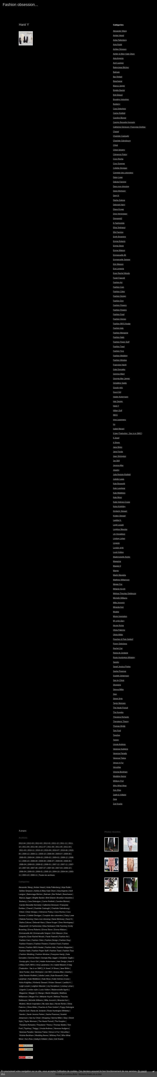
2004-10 (55, 872)
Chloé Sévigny (119, 150)
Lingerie (116, 543)
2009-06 (67, 854)
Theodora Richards (121, 717)
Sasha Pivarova (119, 671)
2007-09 (25, 868)
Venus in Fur (118, 763)
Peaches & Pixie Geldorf (123, 639)
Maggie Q (117, 566)
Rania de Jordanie (120, 653)
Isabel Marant (118, 429)
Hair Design (118, 401)
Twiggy (116, 740)
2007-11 (64, 864)
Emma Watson (119, 250)
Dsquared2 (117, 218)
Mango (116, 571)
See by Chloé (118, 680)
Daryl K (116, 196)
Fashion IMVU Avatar (121, 324)
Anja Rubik (117, 45)
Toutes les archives (47, 875)
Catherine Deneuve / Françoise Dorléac (129, 127)
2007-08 (34, 868)
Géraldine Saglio (120, 383)
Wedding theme (119, 776)
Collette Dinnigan (120, 168)
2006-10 (67, 868)
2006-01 (39, 872)
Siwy (115, 694)
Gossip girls (118, 388)
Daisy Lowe (118, 177)
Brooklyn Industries (121, 99)
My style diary (118, 621)
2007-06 (50, 868)
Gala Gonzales (119, 369)
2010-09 (47, 850)
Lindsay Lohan (119, 538)
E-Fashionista (118, 223)
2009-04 (31, 857)
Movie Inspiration (120, 616)
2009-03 (39, 857)
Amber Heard (118, 35)
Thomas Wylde (119, 726)
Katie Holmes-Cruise (121, 502)
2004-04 (64, 872)
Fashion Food (118, 314)
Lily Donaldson (119, 534)
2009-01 (55, 857)
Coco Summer (119, 164)
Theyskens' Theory (120, 721)
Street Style (118, 699)
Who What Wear (120, 786)
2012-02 (38, 843)
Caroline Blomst (119, 118)
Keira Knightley (119, 506)
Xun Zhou (117, 790)
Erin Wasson (118, 264)
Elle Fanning (118, 232)
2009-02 (47, 857)
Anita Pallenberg (120, 40)
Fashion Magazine (120, 333)
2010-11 (31, 850)
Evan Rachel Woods (121, 273)
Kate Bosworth (119, 484)
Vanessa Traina (119, 758)
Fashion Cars (118, 287)
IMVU (115, 415)
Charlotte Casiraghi (121, 136)
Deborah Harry (119, 205)
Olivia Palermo (119, 630)
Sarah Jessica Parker (122, 667)
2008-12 (64, 857)
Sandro (116, 662)
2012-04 (22, 843)
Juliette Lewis (118, 479)
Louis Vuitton (118, 552)
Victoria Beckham (120, 772)
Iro (114, 424)
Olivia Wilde (118, 635)
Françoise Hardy (120, 365)
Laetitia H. (117, 520)
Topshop (116, 735)
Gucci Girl (117, 392)
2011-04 (67, 847)
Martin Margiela (119, 575)
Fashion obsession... (20, 4)
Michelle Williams (120, 598)
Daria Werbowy (119, 191)
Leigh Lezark (118, 525)
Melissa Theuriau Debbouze (124, 594)
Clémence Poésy (120, 154)
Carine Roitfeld (119, 113)
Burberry (116, 104)
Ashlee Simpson (119, 49)
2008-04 (22, 864)
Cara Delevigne (119, 109)
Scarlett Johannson (121, 676)
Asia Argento (118, 58)
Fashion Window (120, 360)
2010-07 (55, 850)
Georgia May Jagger (121, 379)
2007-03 (59, 868)
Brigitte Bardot (119, 90)
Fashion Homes (119, 319)
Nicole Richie (118, 626)
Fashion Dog (118, 301)
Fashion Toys (118, 351)
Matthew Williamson (121, 580)
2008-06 (59, 861)
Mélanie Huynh (119, 589)
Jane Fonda (118, 452)
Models (116, 612)
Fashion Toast (119, 347)
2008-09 (34, 861)
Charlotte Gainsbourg (122, 141)
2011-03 (22, 850)
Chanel (116, 132)
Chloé (115, 145)
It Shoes (116, 443)
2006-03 (31, 872)
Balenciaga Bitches (121, 67)
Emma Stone (118, 246)
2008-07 (50, 861)
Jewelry (116, 470)
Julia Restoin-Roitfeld (121, 475)
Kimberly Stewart (120, 511)
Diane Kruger (118, 209)
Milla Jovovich (119, 603)
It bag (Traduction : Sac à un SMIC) (127, 433)
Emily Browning (119, 237)
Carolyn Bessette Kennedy (124, 122)
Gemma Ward (118, 374)
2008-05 (67, 861)
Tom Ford (117, 731)
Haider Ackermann (120, 397)
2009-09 (50, 854)
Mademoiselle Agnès (121, 557)
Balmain (116, 72)
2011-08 (34, 847)
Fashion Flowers (120, 305)
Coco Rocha (118, 159)
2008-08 (42, 861)
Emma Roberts (119, 241)
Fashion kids (118, 328)
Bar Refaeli (117, 77)
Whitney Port (118, 781)
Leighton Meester (120, 529)
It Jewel (116, 438)
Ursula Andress (119, 744)
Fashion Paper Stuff (121, 342)
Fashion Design (119, 296)
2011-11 (63, 843)
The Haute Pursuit (120, 708)
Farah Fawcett (119, 278)
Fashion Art (117, 282)
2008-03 (31, 864)
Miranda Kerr (118, 607)
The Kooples (118, 712)
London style (118, 548)
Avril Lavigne (118, 63)
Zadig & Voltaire (119, 795)
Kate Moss (117, 497)
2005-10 (47, 872)
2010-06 (64, 850)
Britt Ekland (117, 95)
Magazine (117, 561)
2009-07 (59, 854)
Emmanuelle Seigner (121, 260)
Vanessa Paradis (120, 753)
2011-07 (42, 847)
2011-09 (25, 847)
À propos (22, 831)
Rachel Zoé (117, 648)
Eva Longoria (118, 269)
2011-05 (59, 847)
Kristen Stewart (119, 516)
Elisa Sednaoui (119, 228)
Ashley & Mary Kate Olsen (124, 54)
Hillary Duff (117, 411)
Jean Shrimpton (119, 456)
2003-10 (25, 875)
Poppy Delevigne (120, 644)
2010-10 (39, 850)
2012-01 (47, 843)
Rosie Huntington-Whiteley (124, 657)
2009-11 (34, 854)
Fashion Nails (118, 337)
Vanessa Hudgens (120, 749)
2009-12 (25, 854)
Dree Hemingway (120, 214)
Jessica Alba (118, 465)
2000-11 (34, 875)
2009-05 (22, 857)
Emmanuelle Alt (119, 255)
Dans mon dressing (121, 186)
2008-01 (47, 864)
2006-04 (22, 872)
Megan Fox (117, 584)
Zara (115, 799)
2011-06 (50, 847)
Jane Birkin (117, 447)
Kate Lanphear (119, 488)
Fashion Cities (119, 292)
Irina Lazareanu (119, 420)
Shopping (117, 685)
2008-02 (39, 864)
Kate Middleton (119, 493)
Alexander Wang (120, 31)
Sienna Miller (118, 689)
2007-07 (42, 868)
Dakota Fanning (119, 182)
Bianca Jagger (119, 86)
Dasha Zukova (119, 200)
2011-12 (55, 843)
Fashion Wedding (120, 356)
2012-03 (30, 843)
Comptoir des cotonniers (123, 173)
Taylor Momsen (119, 703)
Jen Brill (116, 461)
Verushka (117, 767)
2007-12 (55, 864)
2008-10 (25, 861)
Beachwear (117, 81)
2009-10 (42, 854)
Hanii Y (116, 406)
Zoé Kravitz (117, 804)
